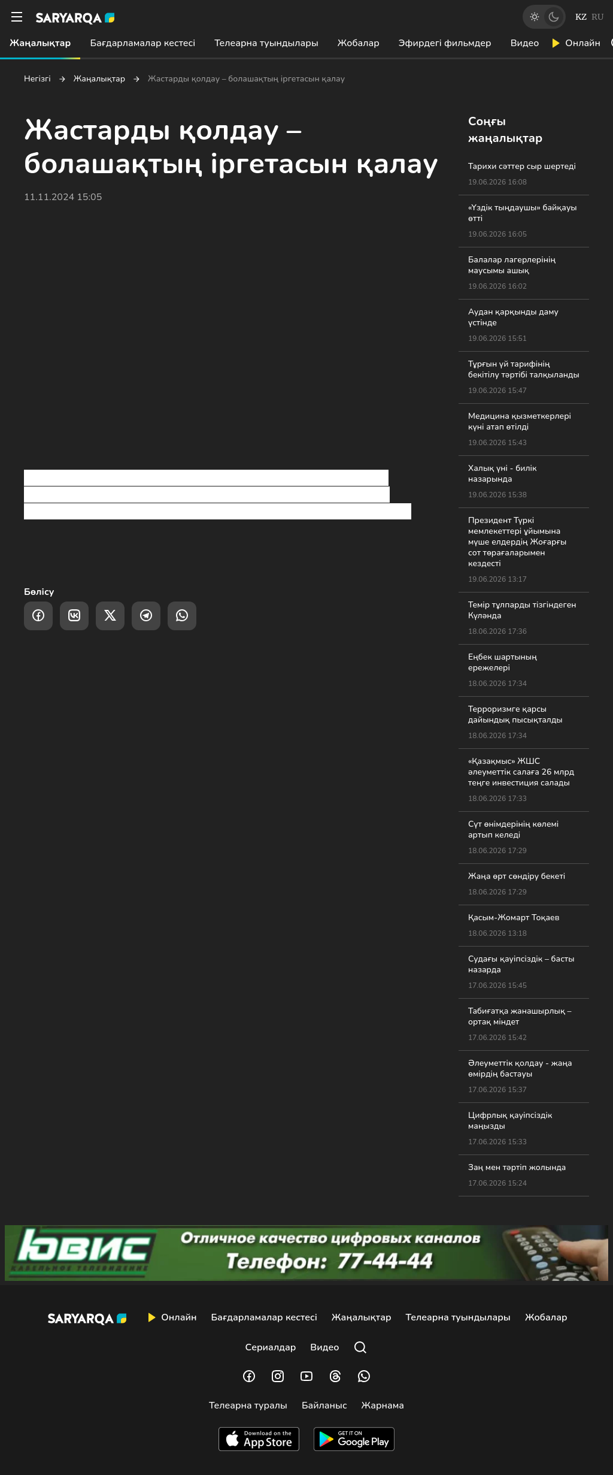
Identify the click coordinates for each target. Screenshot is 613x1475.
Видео (525, 43)
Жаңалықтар (40, 43)
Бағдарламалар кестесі (142, 43)
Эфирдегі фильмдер (445, 43)
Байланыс (324, 1405)
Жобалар (359, 43)
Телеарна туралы (248, 1405)
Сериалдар (270, 1347)
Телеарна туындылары (266, 43)
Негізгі (37, 79)
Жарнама (383, 1405)
